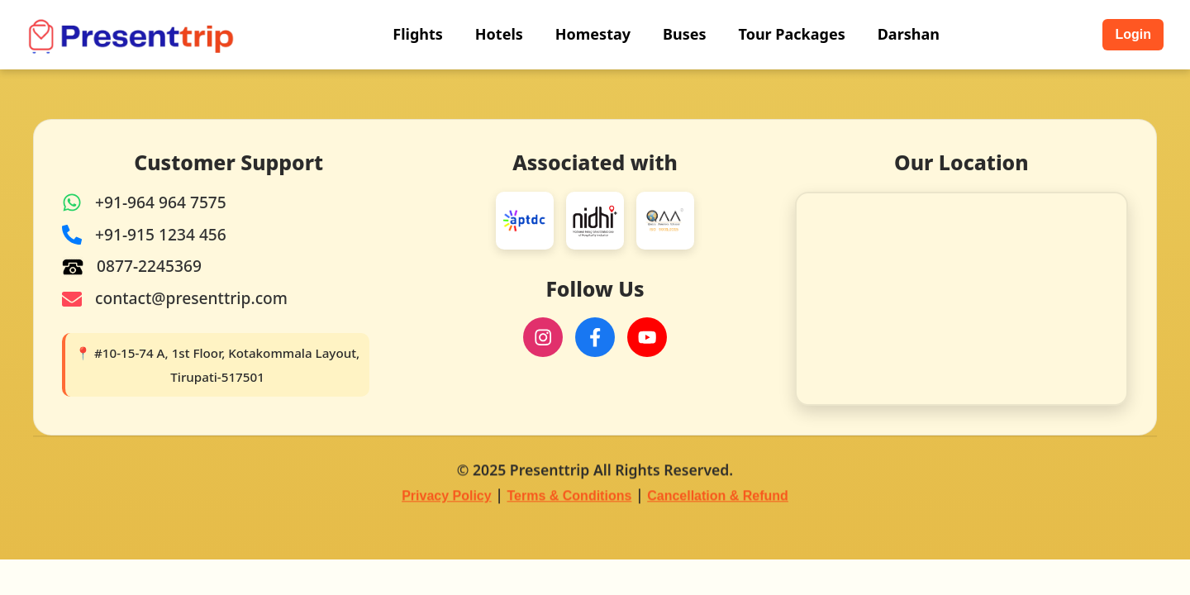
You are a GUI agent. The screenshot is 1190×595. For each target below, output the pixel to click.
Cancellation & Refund (717, 497)
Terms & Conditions (569, 497)
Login (1133, 34)
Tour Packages (792, 34)
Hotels (499, 34)
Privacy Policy (447, 497)
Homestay (593, 34)
